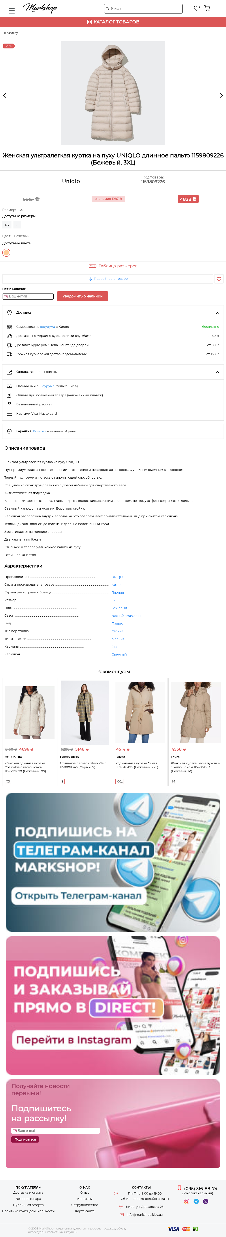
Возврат (39, 431)
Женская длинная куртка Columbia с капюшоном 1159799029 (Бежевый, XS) (25, 767)
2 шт (115, 647)
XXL (119, 781)
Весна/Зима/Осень (127, 616)
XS (7, 225)
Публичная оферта (28, 1205)
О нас (84, 1193)
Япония (118, 593)
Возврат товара (28, 1199)
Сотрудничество (84, 1205)
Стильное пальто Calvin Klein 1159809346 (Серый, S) (83, 765)
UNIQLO (118, 577)
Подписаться (25, 1139)
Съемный (119, 654)
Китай (117, 585)
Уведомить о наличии (82, 296)
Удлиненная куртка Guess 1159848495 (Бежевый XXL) (136, 765)
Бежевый (6, 252)
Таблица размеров (118, 266)
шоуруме (47, 386)
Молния (118, 639)
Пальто (117, 623)
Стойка (117, 631)
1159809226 (153, 181)
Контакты (84, 1199)
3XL (114, 600)
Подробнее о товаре (108, 279)
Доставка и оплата (28, 1193)
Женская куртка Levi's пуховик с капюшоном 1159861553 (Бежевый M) (195, 767)
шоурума (47, 327)
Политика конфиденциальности (28, 1211)
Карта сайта (84, 1211)
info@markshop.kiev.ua (145, 1215)
